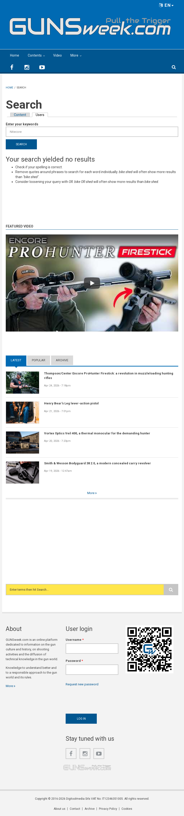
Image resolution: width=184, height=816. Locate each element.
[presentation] (102, 698)
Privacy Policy (108, 808)
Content (20, 115)
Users (42, 115)
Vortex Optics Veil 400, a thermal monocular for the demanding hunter (97, 433)
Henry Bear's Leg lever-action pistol (71, 403)
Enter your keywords (22, 124)
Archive (62, 360)
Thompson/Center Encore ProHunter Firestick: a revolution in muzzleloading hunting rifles (108, 375)
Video (57, 55)
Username (75, 639)
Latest (16, 360)
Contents (35, 55)
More (74, 55)
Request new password (82, 684)
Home (14, 55)
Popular (38, 360)
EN (166, 5)
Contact (75, 808)
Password (74, 661)
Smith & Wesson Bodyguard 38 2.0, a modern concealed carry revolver (97, 463)
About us (59, 808)
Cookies (126, 808)
